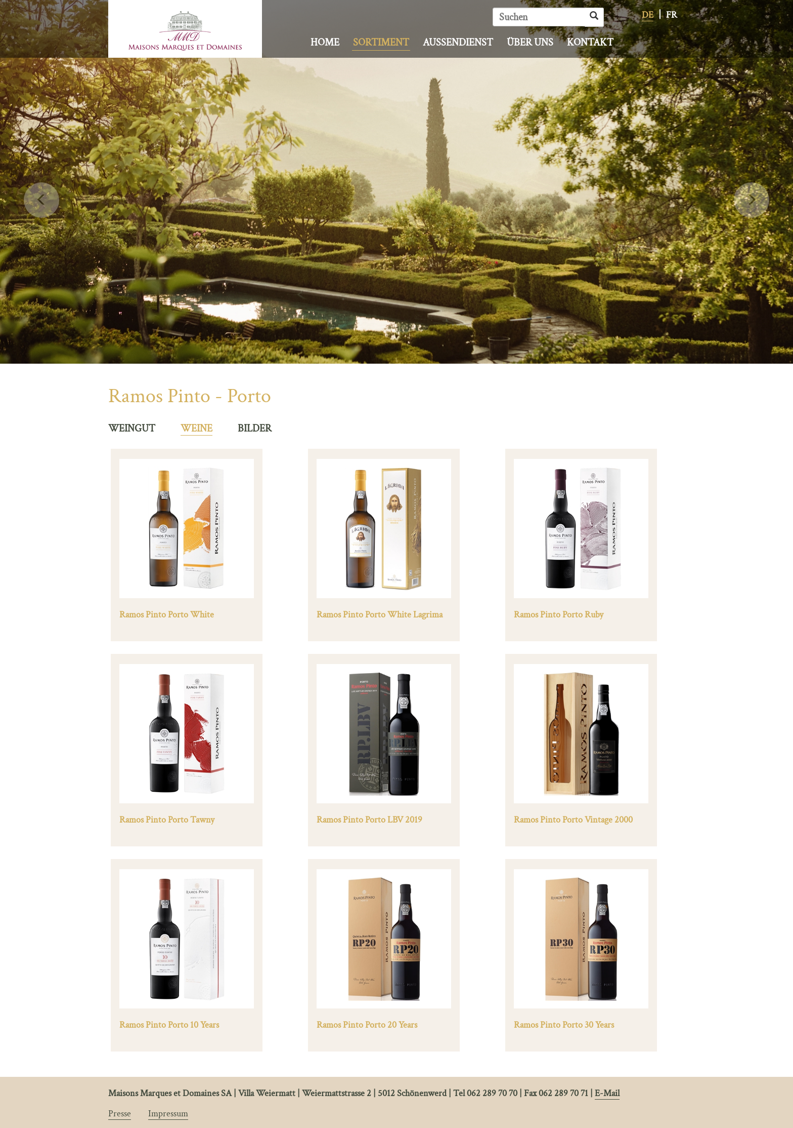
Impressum (168, 1113)
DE (647, 15)
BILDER (255, 428)
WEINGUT (131, 428)
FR (671, 15)
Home (325, 42)
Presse (119, 1113)
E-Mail (607, 1093)
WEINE (196, 428)
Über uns (530, 42)
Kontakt (590, 42)
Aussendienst (458, 42)
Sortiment (381, 42)
